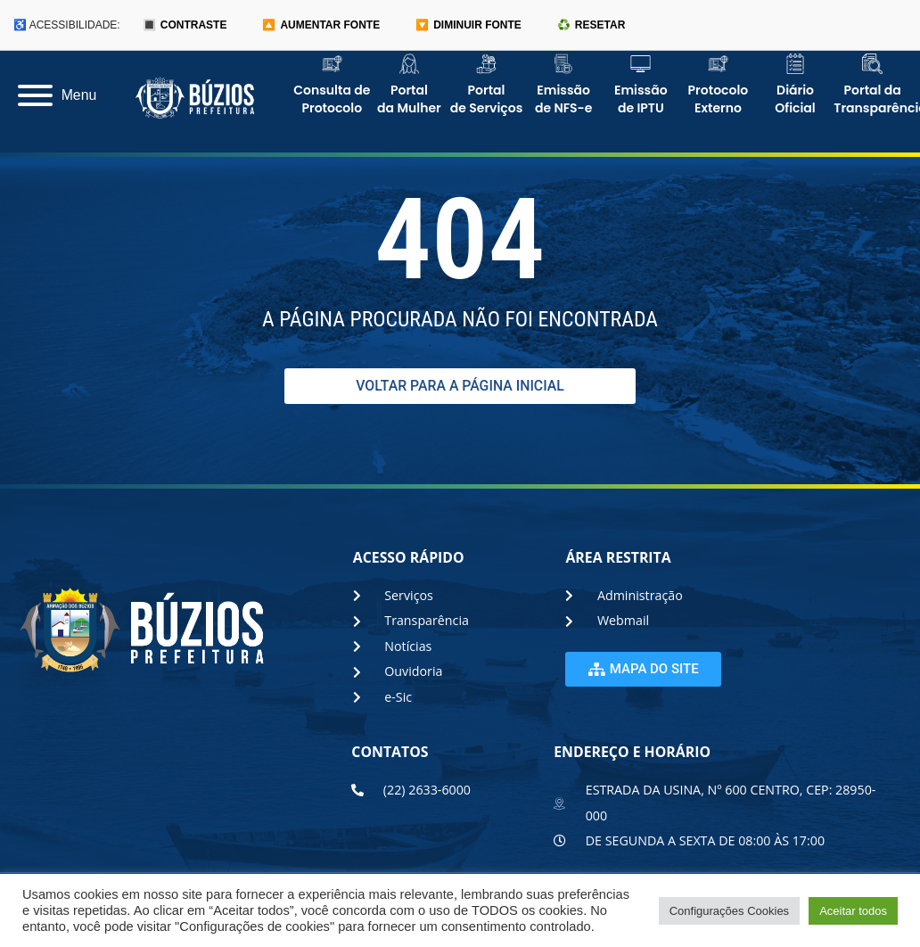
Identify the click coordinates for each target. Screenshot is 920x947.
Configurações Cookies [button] (729, 911)
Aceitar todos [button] (853, 911)
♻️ (591, 25)
